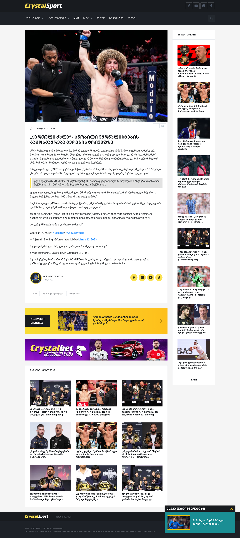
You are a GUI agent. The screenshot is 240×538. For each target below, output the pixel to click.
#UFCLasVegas (75, 232)
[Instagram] (142, 277)
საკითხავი (116, 18)
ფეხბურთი (35, 18)
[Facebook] (134, 277)
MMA (76, 18)
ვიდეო (100, 18)
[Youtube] (150, 277)
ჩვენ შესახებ (64, 516)
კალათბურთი (58, 18)
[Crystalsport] (43, 5)
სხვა (87, 18)
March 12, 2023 (87, 239)
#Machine (58, 232)
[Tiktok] (158, 277)
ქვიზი (132, 18)
